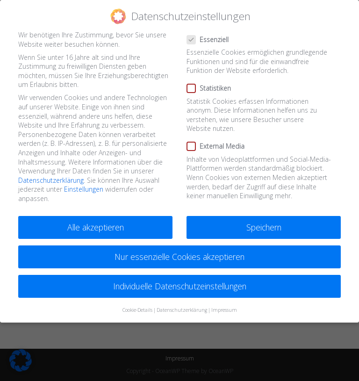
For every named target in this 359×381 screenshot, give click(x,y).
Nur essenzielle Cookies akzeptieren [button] (179, 256)
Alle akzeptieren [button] (95, 227)
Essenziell (212, 39)
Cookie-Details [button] (137, 310)
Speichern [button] (263, 227)
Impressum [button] (224, 310)
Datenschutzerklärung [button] (182, 310)
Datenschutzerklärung (51, 180)
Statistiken (212, 88)
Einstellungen (83, 189)
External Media (219, 146)
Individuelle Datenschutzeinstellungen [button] (179, 286)
